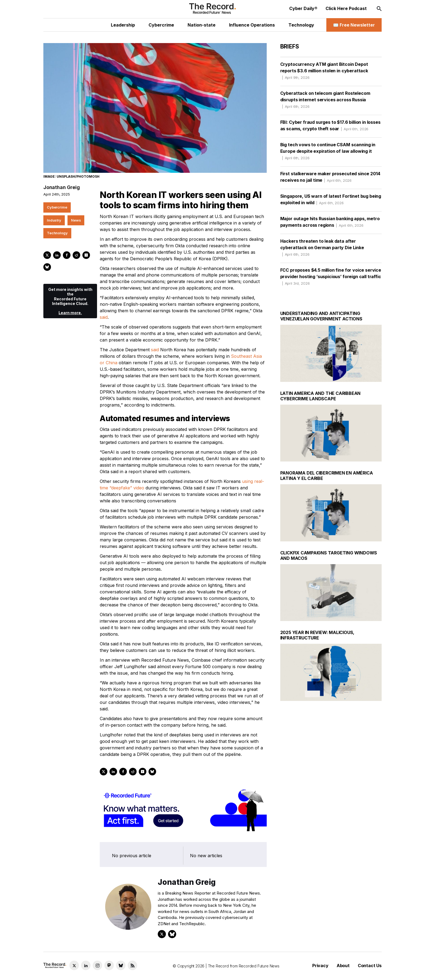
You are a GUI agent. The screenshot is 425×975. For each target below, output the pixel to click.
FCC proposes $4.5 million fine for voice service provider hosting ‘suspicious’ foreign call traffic (330, 276)
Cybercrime (57, 207)
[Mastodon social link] (109, 965)
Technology (57, 233)
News (76, 220)
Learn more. (70, 312)
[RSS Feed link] (132, 965)
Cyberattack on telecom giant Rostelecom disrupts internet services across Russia (325, 99)
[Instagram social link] (97, 965)
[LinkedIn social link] (86, 965)
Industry (54, 220)
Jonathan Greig (61, 187)
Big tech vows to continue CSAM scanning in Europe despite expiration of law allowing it (327, 151)
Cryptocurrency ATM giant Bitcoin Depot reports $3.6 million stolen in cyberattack (324, 70)
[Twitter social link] (74, 965)
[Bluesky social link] (120, 965)
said (104, 317)
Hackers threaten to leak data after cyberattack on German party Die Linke (322, 247)
